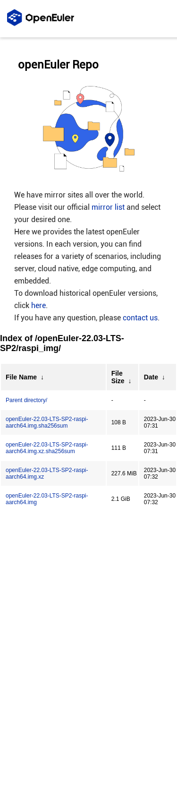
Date (151, 377)
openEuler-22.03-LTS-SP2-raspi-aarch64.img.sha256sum (47, 422)
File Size (118, 377)
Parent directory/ (26, 400)
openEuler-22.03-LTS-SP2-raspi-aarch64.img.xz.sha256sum (47, 448)
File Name (21, 377)
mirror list (108, 207)
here (38, 305)
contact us (140, 317)
